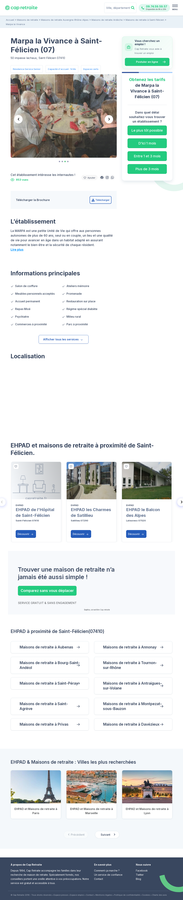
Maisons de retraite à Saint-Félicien (145, 19)
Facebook (142, 870)
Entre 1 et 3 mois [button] (147, 156)
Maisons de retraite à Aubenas (46, 647)
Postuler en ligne (147, 61)
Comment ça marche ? (107, 870)
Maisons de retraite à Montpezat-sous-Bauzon (132, 706)
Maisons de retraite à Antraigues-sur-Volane (132, 685)
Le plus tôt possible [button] (147, 130)
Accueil (10, 19)
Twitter (140, 874)
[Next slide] (109, 119)
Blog (138, 878)
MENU (175, 9)
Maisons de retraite (27, 19)
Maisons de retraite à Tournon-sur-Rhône (130, 665)
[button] (102, 177)
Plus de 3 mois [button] (147, 169)
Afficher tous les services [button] (63, 339)
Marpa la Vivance (15, 24)
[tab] (59, 161)
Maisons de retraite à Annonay (130, 647)
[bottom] (16, 466)
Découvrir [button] (25, 533)
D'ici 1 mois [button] (147, 143)
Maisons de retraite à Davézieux (131, 724)
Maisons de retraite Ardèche (107, 19)
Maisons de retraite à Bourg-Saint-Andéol (49, 665)
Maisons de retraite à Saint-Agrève (43, 706)
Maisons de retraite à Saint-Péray (48, 683)
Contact (98, 878)
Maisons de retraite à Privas (44, 724)
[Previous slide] (18, 119)
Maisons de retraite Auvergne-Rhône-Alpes (65, 19)
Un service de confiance (108, 874)
